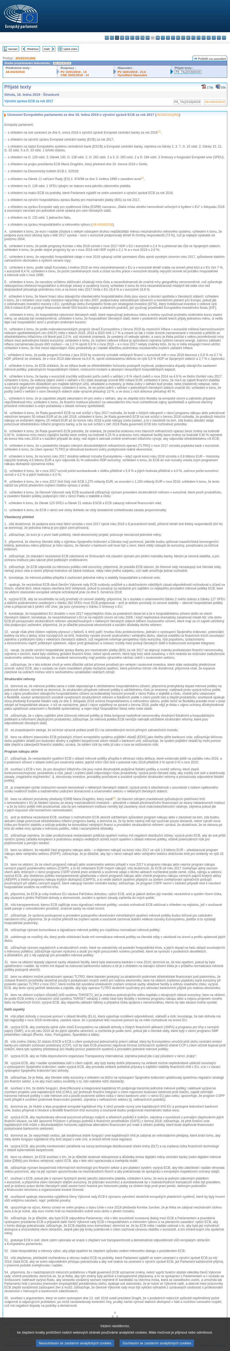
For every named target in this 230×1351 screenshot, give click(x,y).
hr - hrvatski (158, 38)
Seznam (13, 48)
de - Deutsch (127, 38)
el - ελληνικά (137, 38)
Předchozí (33, 48)
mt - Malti (183, 38)
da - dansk (122, 38)
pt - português (198, 38)
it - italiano (163, 38)
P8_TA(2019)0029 (188, 72)
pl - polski (193, 38)
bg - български (107, 38)
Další (47, 48)
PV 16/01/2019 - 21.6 (131, 72)
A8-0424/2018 (15, 72)
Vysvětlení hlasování (132, 75)
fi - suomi (219, 38)
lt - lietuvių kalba (173, 38)
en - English (142, 38)
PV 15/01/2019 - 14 (73, 72)
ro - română (204, 38)
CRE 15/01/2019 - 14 (75, 75)
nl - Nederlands (188, 38)
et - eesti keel (132, 38)
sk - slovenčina (209, 38)
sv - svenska (224, 38)
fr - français (148, 38)
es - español (112, 38)
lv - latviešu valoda (168, 38)
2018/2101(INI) (25, 58)
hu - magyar (178, 38)
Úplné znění (70, 48)
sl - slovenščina (214, 38)
